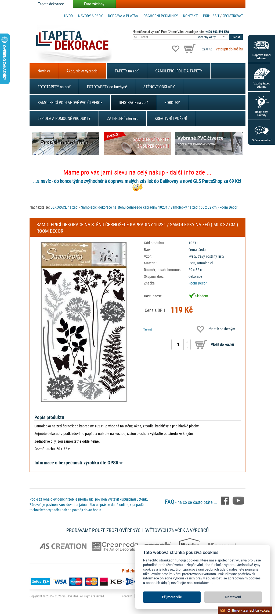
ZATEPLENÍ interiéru (122, 118)
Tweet (147, 329)
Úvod (68, 15)
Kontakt (190, 15)
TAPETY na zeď (127, 70)
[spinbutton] (178, 344)
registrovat (232, 15)
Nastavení (233, 597)
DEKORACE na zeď (133, 102)
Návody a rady (90, 15)
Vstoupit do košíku (229, 48)
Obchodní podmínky (160, 15)
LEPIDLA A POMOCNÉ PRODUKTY (64, 118)
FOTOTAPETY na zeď (54, 86)
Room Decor (198, 283)
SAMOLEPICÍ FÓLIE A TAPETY (178, 70)
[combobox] (212, 37)
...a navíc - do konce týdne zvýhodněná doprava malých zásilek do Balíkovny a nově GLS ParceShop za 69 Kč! (137, 181)
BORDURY (172, 102)
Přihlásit (211, 15)
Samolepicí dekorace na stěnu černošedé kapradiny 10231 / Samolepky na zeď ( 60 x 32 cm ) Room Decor (159, 207)
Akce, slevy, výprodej (82, 70)
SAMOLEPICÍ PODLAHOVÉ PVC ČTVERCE (70, 102)
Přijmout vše (172, 597)
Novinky (44, 70)
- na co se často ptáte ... (191, 502)
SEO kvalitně (70, 596)
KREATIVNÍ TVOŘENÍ (171, 118)
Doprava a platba (123, 15)
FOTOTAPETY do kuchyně (107, 86)
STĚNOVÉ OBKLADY (159, 86)
